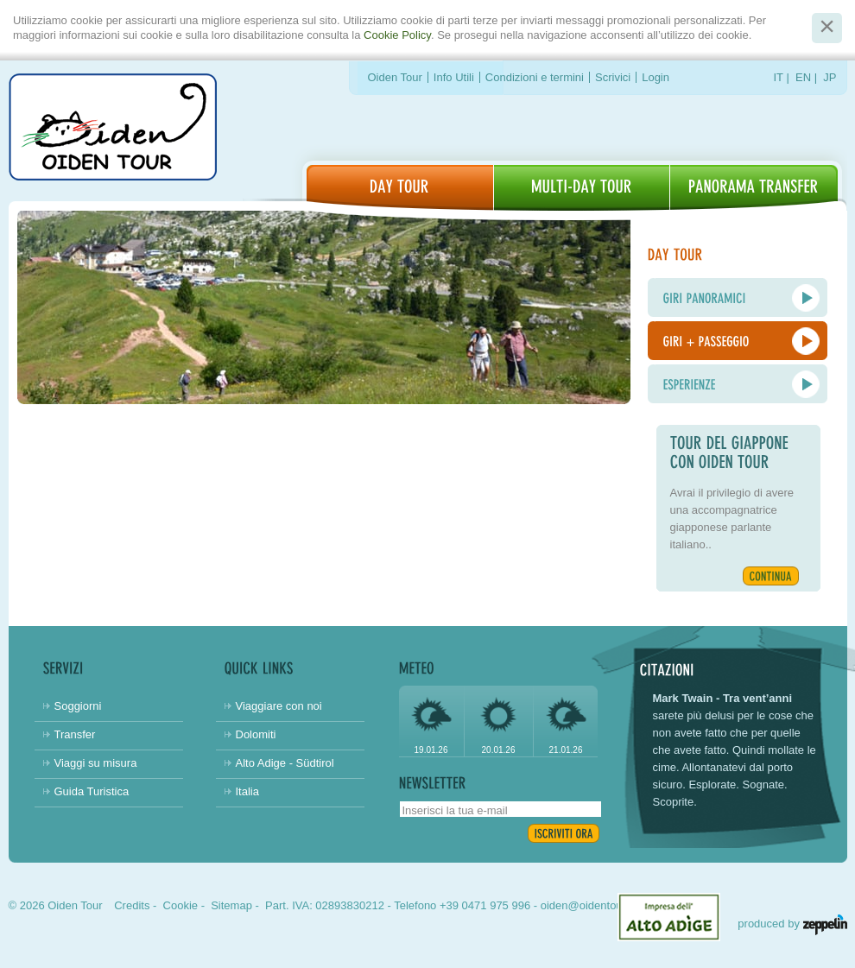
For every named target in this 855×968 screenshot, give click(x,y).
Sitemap (231, 905)
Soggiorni (78, 705)
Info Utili (454, 77)
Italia (247, 791)
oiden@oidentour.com (595, 905)
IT (778, 77)
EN (803, 77)
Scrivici (612, 77)
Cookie (180, 905)
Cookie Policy (397, 34)
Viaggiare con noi (279, 705)
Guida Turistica (92, 791)
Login (655, 77)
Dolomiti (256, 734)
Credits (131, 905)
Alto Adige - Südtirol (285, 762)
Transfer (75, 734)
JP (829, 77)
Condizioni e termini (534, 77)
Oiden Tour (395, 77)
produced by (792, 923)
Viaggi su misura (95, 762)
